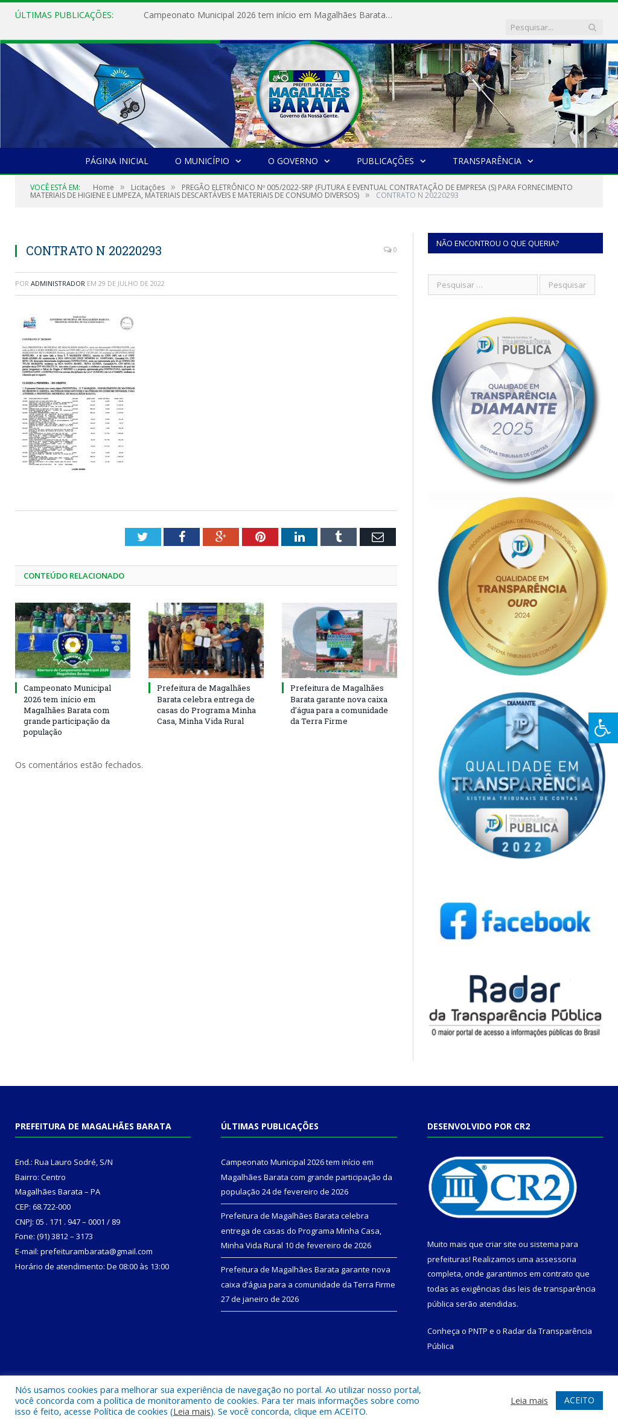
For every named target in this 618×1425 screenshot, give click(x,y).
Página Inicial (116, 148)
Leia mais (192, 1411)
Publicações (385, 148)
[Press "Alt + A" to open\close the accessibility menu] (603, 727)
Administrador (58, 271)
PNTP (478, 1318)
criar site (501, 1232)
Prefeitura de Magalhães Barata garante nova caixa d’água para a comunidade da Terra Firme (339, 692)
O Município (202, 148)
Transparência (487, 148)
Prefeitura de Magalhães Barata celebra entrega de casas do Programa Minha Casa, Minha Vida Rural (206, 692)
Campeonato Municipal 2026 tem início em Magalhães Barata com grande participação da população (267, 15)
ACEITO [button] (579, 1400)
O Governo (293, 148)
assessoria (555, 1247)
